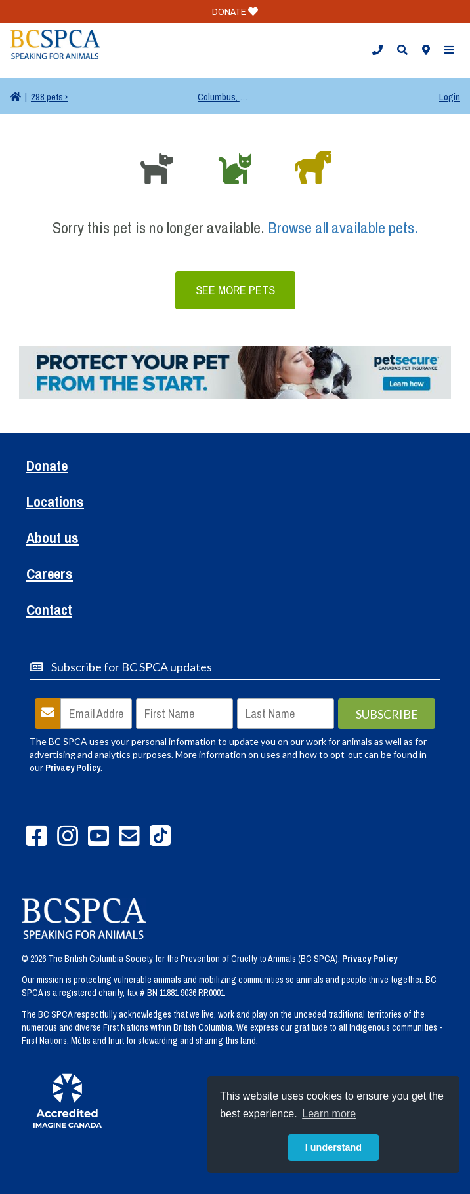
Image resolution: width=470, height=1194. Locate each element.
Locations (55, 503)
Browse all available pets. (343, 227)
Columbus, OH (224, 97)
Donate (47, 467)
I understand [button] (333, 1147)
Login (449, 97)
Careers (49, 575)
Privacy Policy (72, 768)
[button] (377, 50)
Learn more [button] (329, 1113)
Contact (49, 611)
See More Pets (235, 290)
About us (52, 539)
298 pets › (49, 97)
